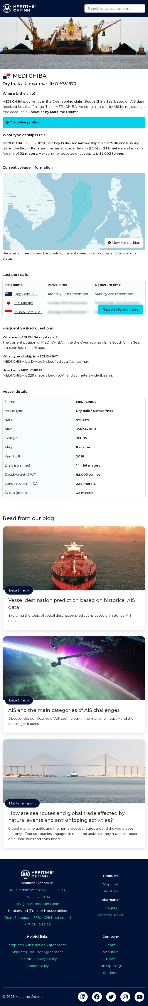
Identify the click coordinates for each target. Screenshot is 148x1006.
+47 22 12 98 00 (37, 897)
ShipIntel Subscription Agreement (37, 945)
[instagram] (125, 997)
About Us (110, 952)
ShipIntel (110, 884)
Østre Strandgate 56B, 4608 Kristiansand (37, 918)
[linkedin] (83, 997)
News (110, 959)
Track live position (23, 122)
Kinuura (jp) (23, 303)
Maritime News (110, 915)
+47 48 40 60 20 (37, 924)
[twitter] (111, 997)
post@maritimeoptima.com (37, 904)
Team (110, 945)
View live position (124, 243)
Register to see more (120, 309)
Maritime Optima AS (37, 883)
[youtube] (139, 997)
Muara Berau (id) (28, 312)
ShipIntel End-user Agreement (37, 952)
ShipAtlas (110, 891)
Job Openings (110, 966)
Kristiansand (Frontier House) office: (37, 911)
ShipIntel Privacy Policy (37, 959)
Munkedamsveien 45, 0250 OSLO (37, 890)
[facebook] (97, 997)
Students (110, 973)
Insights (110, 908)
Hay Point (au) (26, 294)
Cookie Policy (37, 966)
